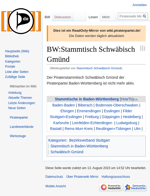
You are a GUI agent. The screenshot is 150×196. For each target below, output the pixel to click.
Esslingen (112, 111)
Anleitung (14, 93)
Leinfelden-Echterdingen (92, 123)
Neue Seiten (17, 108)
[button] (23, 86)
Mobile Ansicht (55, 186)
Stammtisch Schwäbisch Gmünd (99, 68)
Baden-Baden (63, 105)
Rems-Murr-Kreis (79, 129)
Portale (10, 66)
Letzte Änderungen (21, 103)
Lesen (87, 17)
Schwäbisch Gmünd (66, 152)
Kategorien (57, 140)
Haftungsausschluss (116, 177)
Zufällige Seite (15, 77)
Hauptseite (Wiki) (17, 51)
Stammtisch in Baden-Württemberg (79, 146)
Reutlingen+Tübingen (113, 129)
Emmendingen (89, 111)
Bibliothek (12, 56)
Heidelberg (132, 117)
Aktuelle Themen (20, 98)
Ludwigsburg (126, 123)
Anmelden (140, 5)
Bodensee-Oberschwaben (117, 105)
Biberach (85, 105)
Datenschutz (54, 177)
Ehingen (67, 111)
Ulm (137, 129)
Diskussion (62, 17)
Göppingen (111, 117)
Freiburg (92, 117)
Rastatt (56, 129)
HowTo (126, 99)
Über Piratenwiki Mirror (82, 177)
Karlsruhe (61, 123)
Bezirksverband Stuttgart (89, 140)
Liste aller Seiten (17, 72)
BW (47, 17)
